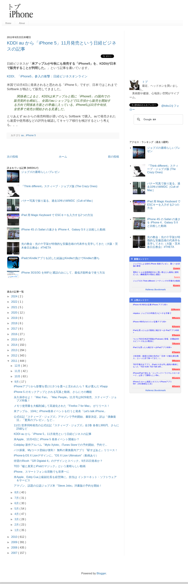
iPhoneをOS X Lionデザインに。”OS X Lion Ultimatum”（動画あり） (56, 455)
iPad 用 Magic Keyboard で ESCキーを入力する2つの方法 (57, 215)
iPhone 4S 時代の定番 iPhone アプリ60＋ (150, 305)
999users (176, 318)
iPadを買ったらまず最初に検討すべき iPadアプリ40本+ (156, 331)
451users (176, 378)
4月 (16, 513)
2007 (14, 552)
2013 (14, 350)
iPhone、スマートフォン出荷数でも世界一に (41, 471)
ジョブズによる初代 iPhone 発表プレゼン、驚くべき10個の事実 (156, 265)
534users (176, 369)
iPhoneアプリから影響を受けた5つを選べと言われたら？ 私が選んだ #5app (61, 386)
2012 (14, 355)
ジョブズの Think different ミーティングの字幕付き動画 (156, 281)
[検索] (158, 119)
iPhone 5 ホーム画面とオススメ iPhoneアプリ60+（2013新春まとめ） (152, 383)
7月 (16, 497)
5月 (16, 508)
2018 (14, 323)
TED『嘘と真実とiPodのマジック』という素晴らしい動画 (50, 466)
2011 (14, 360)
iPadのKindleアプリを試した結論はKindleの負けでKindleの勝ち (60, 258)
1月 (16, 530)
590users (176, 361)
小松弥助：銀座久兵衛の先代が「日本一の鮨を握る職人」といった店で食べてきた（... (156, 357)
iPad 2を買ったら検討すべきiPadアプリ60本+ (152, 347)
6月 (16, 503)
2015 (14, 339)
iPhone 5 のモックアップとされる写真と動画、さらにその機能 (53, 391)
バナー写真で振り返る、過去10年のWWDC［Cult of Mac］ (57, 200)
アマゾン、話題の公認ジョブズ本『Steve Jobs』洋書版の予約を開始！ (58, 485)
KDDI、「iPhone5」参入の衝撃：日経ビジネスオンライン (47, 76)
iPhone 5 (31, 135)
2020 (14, 312)
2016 (14, 334)
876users (176, 335)
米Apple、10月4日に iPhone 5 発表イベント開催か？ (46, 439)
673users (176, 352)
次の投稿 (12, 156)
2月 (16, 524)
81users (176, 285)
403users (176, 386)
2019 (14, 317)
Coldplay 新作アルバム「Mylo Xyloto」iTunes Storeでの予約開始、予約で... (60, 444)
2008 (14, 547)
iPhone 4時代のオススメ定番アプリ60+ (149, 322)
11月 (17, 371)
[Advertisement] (109, 12)
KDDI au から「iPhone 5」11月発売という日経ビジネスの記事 (52, 433)
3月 (16, 519)
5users (177, 277)
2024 (14, 296)
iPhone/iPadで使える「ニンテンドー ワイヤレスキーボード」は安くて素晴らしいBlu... (156, 374)
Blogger (101, 573)
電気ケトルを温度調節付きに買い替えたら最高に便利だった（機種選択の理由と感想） (156, 273)
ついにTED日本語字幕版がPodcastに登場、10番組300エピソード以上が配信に (156, 340)
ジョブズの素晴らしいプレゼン (40, 171)
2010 (14, 536)
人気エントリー (140, 300)
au (22, 135)
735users (176, 344)
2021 (14, 307)
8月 (16, 492)
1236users (175, 309)
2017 (14, 328)
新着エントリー (140, 259)
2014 (14, 344)
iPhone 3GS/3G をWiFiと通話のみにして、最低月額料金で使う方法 (63, 272)
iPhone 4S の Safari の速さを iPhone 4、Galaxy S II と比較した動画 (63, 229)
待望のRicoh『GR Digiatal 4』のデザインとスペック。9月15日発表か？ (58, 460)
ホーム (63, 156)
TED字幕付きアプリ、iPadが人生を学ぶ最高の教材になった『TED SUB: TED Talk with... (155, 365)
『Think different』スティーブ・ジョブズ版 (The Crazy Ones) (59, 186)
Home (8, 23)
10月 (17, 376)
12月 (17, 365)
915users (176, 326)
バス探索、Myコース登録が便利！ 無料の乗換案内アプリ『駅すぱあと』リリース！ (66, 450)
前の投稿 (113, 156)
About (22, 23)
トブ (145, 81)
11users (176, 268)
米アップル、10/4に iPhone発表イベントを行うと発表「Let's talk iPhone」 (60, 411)
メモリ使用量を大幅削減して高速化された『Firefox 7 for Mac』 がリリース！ (62, 405)
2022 (14, 301)
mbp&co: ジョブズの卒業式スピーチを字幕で (152, 313)
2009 (14, 542)
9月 (16, 381)
